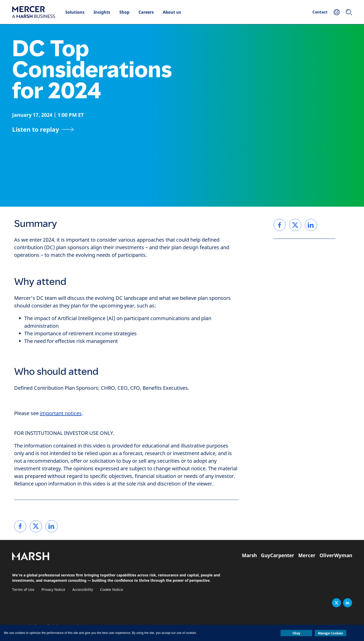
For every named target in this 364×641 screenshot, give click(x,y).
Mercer (306, 555)
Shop (124, 12)
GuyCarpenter (277, 555)
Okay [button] (296, 633)
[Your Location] (337, 12)
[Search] (349, 12)
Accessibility (82, 589)
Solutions (74, 12)
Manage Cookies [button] (330, 633)
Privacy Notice (53, 589)
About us (172, 12)
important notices (61, 413)
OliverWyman (336, 555)
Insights (102, 12)
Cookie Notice (111, 589)
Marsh (249, 555)
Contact (320, 11)
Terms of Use (23, 589)
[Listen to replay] (43, 129)
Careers (146, 12)
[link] (20, 526)
